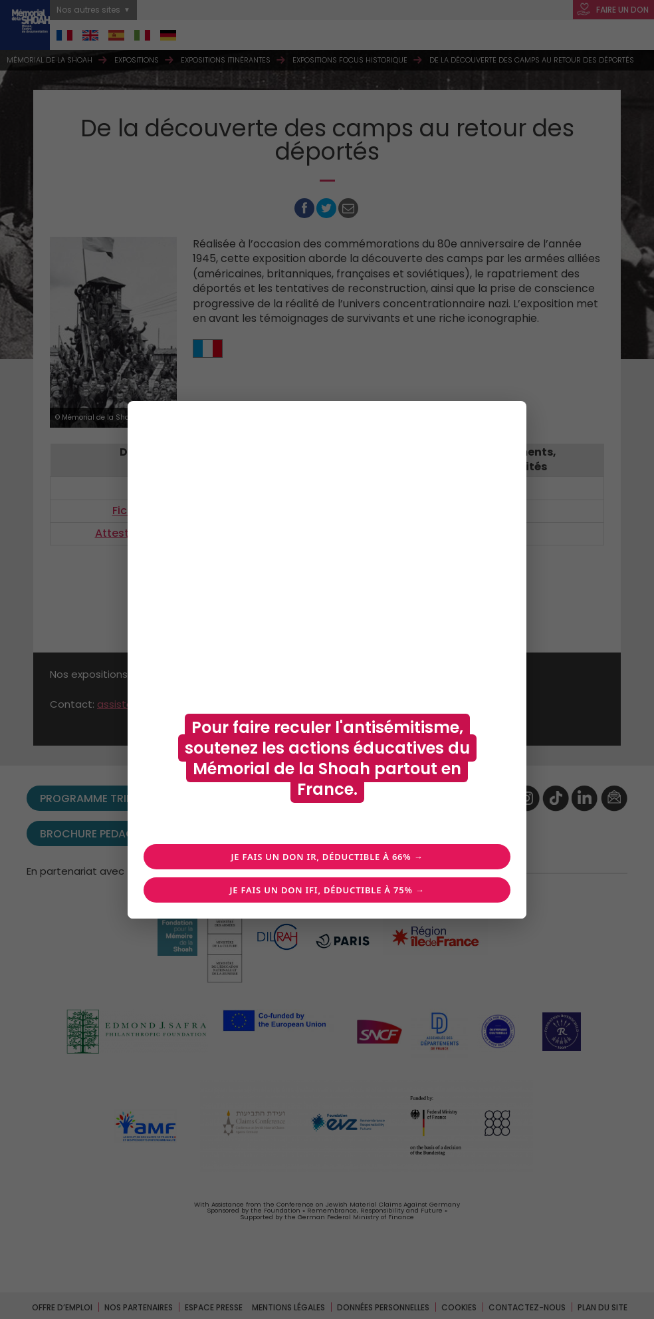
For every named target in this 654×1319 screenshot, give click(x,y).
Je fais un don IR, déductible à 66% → (327, 857)
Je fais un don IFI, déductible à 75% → (326, 890)
